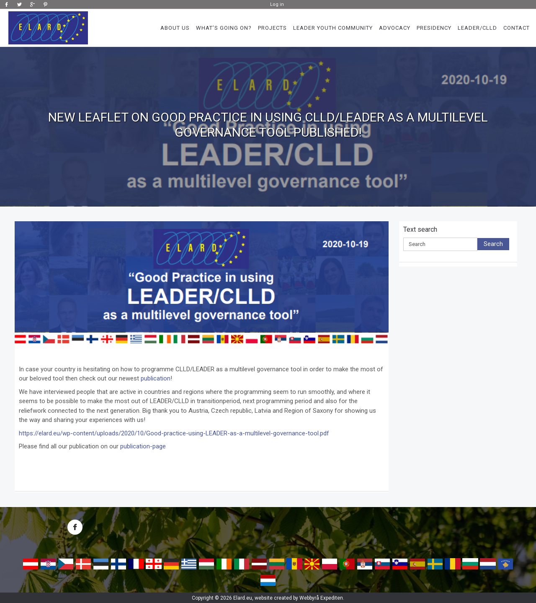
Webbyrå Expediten (321, 598)
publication (155, 378)
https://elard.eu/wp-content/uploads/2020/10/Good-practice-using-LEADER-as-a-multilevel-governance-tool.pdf (174, 433)
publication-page (143, 446)
